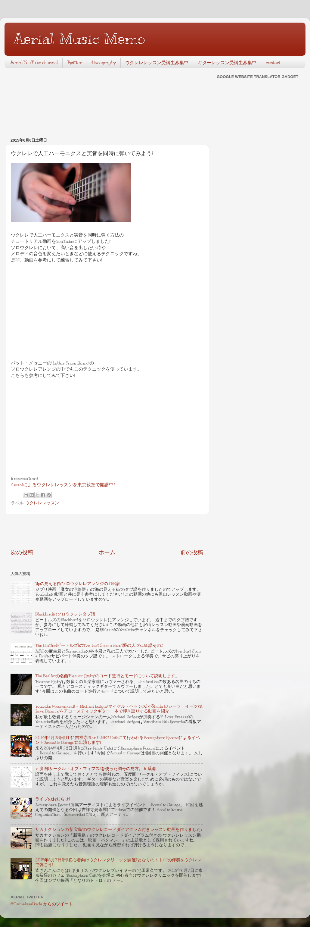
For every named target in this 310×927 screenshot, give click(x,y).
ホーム (107, 552)
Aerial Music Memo (79, 38)
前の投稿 (191, 552)
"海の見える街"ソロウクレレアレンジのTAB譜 (77, 583)
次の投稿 (22, 552)
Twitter (74, 62)
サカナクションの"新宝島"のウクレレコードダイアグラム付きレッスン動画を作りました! (118, 829)
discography (103, 62)
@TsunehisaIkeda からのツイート (42, 904)
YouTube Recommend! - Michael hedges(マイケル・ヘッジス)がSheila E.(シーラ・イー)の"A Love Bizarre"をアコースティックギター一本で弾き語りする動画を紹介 (118, 709)
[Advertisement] (106, 531)
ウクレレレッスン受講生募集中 (156, 62)
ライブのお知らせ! (52, 799)
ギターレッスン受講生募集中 (227, 62)
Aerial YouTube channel (34, 62)
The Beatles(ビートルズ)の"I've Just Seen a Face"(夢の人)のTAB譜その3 (99, 645)
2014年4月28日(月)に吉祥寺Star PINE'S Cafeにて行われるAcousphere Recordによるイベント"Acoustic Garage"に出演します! (117, 740)
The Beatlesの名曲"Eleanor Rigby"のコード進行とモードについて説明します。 (107, 675)
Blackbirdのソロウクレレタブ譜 (65, 614)
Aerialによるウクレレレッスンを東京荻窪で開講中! (63, 484)
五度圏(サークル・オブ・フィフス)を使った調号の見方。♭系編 (95, 768)
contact (273, 62)
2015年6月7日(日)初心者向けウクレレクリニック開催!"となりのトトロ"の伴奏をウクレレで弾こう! (118, 862)
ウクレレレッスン (42, 503)
